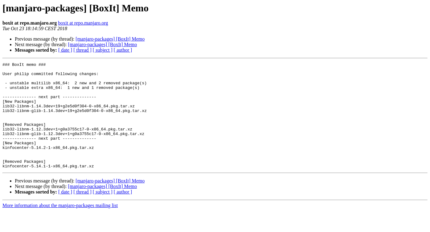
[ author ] (123, 50)
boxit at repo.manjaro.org (83, 23)
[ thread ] (82, 50)
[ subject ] (103, 50)
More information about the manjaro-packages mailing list (60, 226)
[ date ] (65, 50)
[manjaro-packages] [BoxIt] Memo (110, 39)
